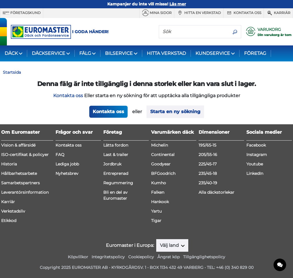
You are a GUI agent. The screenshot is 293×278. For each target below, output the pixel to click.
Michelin (159, 145)
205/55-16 (208, 154)
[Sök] (194, 31)
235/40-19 (208, 182)
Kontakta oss (243, 12)
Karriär (278, 12)
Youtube (254, 164)
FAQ (60, 154)
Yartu (156, 211)
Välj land (170, 245)
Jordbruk (112, 164)
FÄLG (85, 53)
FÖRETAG (255, 53)
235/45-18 (208, 173)
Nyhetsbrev (67, 173)
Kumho (158, 182)
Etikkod (8, 220)
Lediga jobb (67, 164)
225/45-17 (208, 164)
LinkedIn (254, 173)
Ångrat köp (168, 256)
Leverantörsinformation (25, 192)
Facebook (256, 145)
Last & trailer (115, 154)
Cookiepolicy (141, 256)
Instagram (256, 154)
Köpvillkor (78, 256)
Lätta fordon (115, 145)
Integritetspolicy (108, 256)
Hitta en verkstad (199, 12)
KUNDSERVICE (212, 53)
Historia (9, 164)
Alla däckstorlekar (216, 192)
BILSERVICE (119, 53)
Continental (163, 154)
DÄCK (11, 53)
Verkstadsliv (13, 211)
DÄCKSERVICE (48, 53)
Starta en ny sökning (175, 111)
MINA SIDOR (157, 12)
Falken (157, 192)
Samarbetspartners (20, 182)
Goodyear (161, 164)
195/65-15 (207, 145)
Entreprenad (115, 173)
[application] (280, 265)
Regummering (118, 182)
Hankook (160, 201)
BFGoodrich (163, 173)
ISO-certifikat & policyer (25, 154)
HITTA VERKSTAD (166, 53)
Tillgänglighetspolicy (204, 256)
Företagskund (22, 12)
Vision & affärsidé (18, 145)
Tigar (156, 220)
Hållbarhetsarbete (19, 173)
